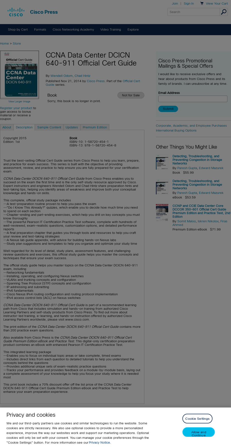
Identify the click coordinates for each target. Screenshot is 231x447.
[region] (115, 427)
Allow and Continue (198, 433)
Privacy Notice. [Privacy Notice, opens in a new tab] (100, 442)
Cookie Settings (197, 419)
